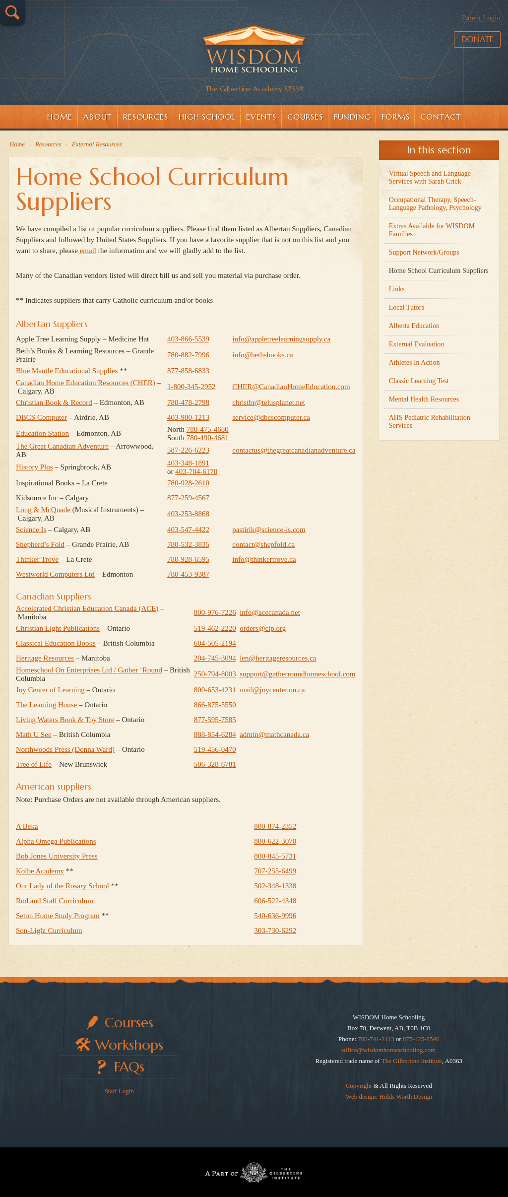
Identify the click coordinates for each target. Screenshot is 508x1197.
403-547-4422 (188, 529)
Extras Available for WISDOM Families (432, 230)
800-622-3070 (275, 841)
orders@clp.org (263, 628)
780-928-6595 (188, 559)
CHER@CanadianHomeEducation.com (291, 387)
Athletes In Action (414, 362)
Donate (473, 49)
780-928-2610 (188, 483)
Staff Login (119, 1091)
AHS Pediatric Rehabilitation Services (429, 421)
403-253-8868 (188, 514)
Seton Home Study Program (58, 916)
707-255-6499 (275, 871)
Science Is (31, 529)
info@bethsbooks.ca (262, 355)
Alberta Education (414, 326)
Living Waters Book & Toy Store (65, 720)
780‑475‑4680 (208, 429)
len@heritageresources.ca (278, 658)
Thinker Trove (37, 559)
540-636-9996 (275, 916)
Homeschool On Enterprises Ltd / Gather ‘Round (89, 670)
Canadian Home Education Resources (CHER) (85, 383)
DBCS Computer (41, 417)
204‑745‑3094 (215, 658)
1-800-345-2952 (191, 387)
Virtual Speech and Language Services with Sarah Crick (430, 177)
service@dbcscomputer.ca (271, 417)
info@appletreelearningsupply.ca (281, 339)
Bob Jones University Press (57, 856)
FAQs (129, 1066)
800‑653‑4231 (215, 690)
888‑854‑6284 (215, 734)
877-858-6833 (188, 371)
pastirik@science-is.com (269, 529)
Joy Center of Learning (50, 690)
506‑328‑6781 (215, 764)
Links (397, 289)
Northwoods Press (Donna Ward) (65, 749)
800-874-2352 (275, 826)
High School (207, 117)
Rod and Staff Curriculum (54, 901)
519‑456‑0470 (215, 749)
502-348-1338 (275, 886)
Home (59, 117)
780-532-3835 (188, 544)
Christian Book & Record (54, 402)
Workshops (129, 1045)
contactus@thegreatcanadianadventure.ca (293, 450)
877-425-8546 (421, 1039)
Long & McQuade (43, 510)
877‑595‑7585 (215, 720)
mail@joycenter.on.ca (272, 690)
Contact (440, 117)
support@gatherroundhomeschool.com (297, 674)
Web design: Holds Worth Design (389, 1096)
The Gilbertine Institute (411, 1060)
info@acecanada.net (270, 612)
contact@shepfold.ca (263, 544)
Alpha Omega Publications (56, 841)
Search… (12, 12)
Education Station (42, 433)
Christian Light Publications (58, 628)
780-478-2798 (188, 402)
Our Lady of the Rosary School (62, 886)
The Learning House (46, 705)
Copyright (359, 1085)
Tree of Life (34, 764)
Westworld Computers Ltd (55, 574)
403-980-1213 (188, 417)
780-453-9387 (188, 574)
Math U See (34, 734)
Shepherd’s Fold (40, 544)
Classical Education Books (56, 643)
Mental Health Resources (424, 399)
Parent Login (481, 18)
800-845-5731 (275, 856)
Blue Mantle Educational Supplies (67, 371)
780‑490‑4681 (208, 438)
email (88, 251)
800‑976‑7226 (215, 612)
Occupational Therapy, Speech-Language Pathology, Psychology (435, 203)
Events (261, 117)
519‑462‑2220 (215, 628)
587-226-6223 (188, 450)
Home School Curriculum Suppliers (439, 270)
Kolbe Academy (40, 871)
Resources (145, 117)
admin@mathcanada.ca (274, 734)
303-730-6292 (275, 930)
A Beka (27, 826)
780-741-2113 (376, 1039)
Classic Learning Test (419, 381)
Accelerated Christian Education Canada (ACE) (87, 608)
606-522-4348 (275, 901)
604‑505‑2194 (215, 643)
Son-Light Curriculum (49, 930)
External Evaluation (416, 344)
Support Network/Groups (424, 252)
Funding (352, 117)
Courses (305, 117)
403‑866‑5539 (188, 339)
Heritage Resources (45, 658)
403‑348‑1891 (188, 463)
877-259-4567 (188, 498)
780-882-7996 (188, 355)
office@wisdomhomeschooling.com (389, 1050)
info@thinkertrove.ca (264, 559)
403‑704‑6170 (196, 471)
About (97, 117)
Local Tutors (406, 307)
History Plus (34, 467)
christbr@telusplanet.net (268, 402)
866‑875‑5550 (215, 705)
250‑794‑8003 (215, 674)
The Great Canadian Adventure (62, 446)
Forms (395, 117)
